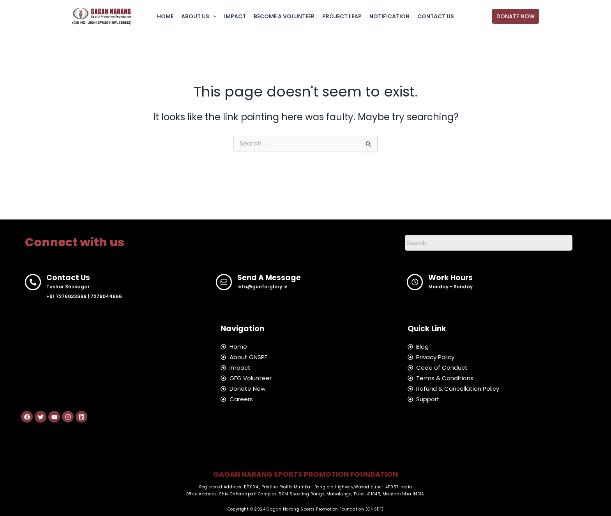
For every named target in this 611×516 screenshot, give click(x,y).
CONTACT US (435, 16)
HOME (165, 16)
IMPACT (235, 16)
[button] (212, 16)
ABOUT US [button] (198, 16)
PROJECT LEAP (342, 16)
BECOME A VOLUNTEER (284, 16)
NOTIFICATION (389, 16)
